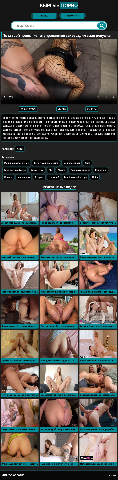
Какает (8, 177)
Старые (39, 177)
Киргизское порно (13, 475)
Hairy (95, 177)
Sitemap (112, 475)
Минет (61, 170)
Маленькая (23, 177)
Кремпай (54, 177)
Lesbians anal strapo (75, 177)
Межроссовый (71, 163)
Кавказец (100, 170)
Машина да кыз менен (16, 163)
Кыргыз (59, 5)
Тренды (44, 15)
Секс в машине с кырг (46, 163)
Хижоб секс (37, 170)
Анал (19, 148)
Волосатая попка (80, 170)
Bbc (50, 170)
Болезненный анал (15, 170)
